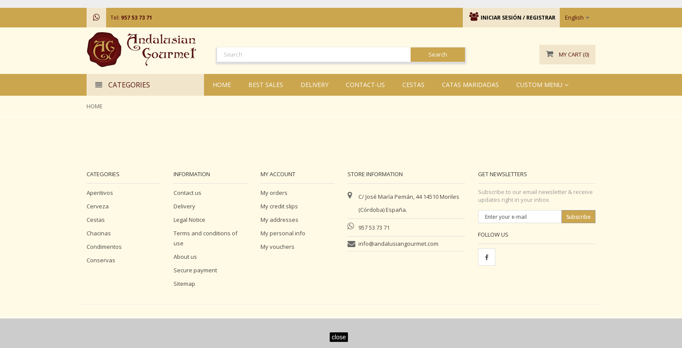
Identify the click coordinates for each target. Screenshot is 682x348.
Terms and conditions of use (205, 238)
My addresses (279, 220)
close (339, 337)
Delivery (184, 206)
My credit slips (279, 206)
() (567, 54)
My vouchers (277, 247)
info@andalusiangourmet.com (398, 244)
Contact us (187, 193)
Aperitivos (100, 193)
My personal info (283, 233)
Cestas (96, 220)
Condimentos (104, 247)
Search (437, 54)
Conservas (101, 260)
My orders (274, 193)
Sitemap (184, 284)
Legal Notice (189, 220)
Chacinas (99, 233)
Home (95, 106)
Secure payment (195, 270)
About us (185, 257)
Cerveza (98, 206)
